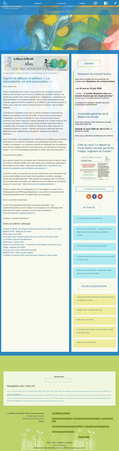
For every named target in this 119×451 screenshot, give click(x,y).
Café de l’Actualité (27, 395)
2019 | (36, 391)
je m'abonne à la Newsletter (94, 189)
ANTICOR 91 (107, 391)
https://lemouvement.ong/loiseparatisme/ (38, 184)
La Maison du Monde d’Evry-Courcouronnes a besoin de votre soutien (30, 255)
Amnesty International (89, 391)
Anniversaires (99, 391)
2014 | (16, 391)
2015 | (20, 391)
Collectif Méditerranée (38, 395)
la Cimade (46, 398)
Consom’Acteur (49, 395)
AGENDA (89, 63)
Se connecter (50, 448)
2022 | (48, 391)
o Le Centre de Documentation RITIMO (67, 426)
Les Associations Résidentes (63, 432)
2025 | (60, 391)
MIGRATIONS (107, 398)
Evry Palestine (24, 398)
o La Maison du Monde (61, 413)
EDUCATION (16, 398)
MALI (90, 398)
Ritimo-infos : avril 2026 (12, 234)
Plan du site (38, 448)
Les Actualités (59, 11)
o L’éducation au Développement (96, 426)
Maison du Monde (84, 398)
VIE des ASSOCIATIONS (94, 286)
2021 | (44, 391)
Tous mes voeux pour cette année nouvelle (19, 250)
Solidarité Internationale (57, 401)
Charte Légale (83, 437)
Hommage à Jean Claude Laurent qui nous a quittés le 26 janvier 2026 (30, 237)
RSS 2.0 (67, 448)
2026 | (64, 391)
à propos (37, 3)
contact (41, 421)
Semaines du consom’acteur (94, 73)
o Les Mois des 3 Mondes (62, 419)
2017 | (27, 391)
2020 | (40, 391)
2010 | (9, 391)
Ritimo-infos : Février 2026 (13, 242)
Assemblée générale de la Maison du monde (93, 115)
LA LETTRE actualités (56, 398)
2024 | (56, 391)
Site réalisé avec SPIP (78, 448)
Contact (60, 448)
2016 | (24, 391)
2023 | (52, 391)
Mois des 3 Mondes (14, 401)
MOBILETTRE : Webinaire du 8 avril (17, 231)
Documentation (91, 395)
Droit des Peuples (100, 395)
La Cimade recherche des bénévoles (17, 239)
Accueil (5, 73)
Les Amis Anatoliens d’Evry (71, 398)
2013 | (12, 391)
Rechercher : (59, 377)
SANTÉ (48, 401)
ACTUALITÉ (89, 207)
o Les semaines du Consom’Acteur (86, 419)
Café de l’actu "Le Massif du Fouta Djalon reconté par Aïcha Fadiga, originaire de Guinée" (96, 148)
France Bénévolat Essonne (35, 398)
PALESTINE (24, 401)
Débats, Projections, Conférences (63, 395)
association (14, 394)
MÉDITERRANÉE (97, 398)
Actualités (61, 3)
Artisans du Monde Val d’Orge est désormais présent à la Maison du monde (32, 229)
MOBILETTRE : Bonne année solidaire (18, 253)
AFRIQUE (74, 391)
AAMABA (68, 391)
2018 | (31, 391)
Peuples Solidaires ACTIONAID (36, 401)
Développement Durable (80, 395)
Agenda (82, 3)
